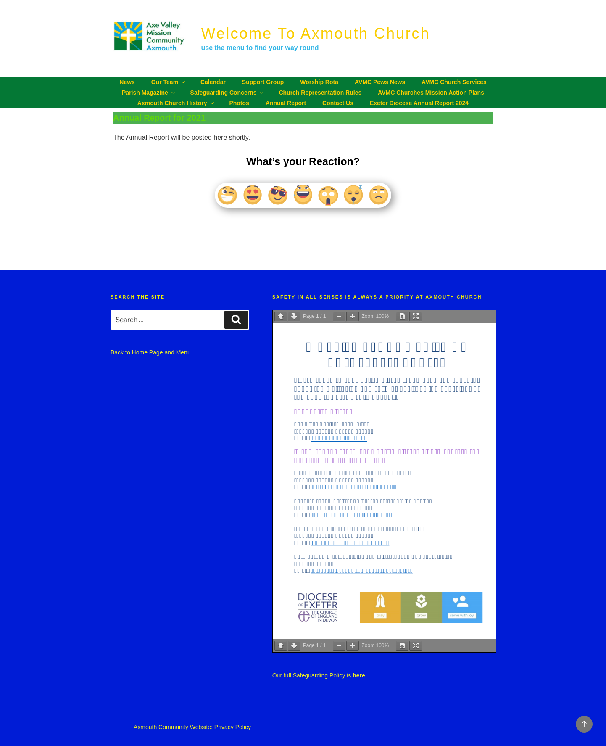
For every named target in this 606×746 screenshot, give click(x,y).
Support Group (263, 82)
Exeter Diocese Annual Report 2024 (419, 103)
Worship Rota (319, 82)
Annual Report (286, 103)
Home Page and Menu (161, 352)
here (359, 675)
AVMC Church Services (454, 82)
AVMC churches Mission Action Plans (431, 92)
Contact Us (337, 103)
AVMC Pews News (380, 82)
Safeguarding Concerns (227, 92)
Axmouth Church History (176, 103)
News (127, 82)
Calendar (213, 82)
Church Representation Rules (320, 92)
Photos (239, 103)
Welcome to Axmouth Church (315, 33)
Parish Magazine (149, 92)
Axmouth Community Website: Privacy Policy (192, 727)
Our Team (168, 82)
